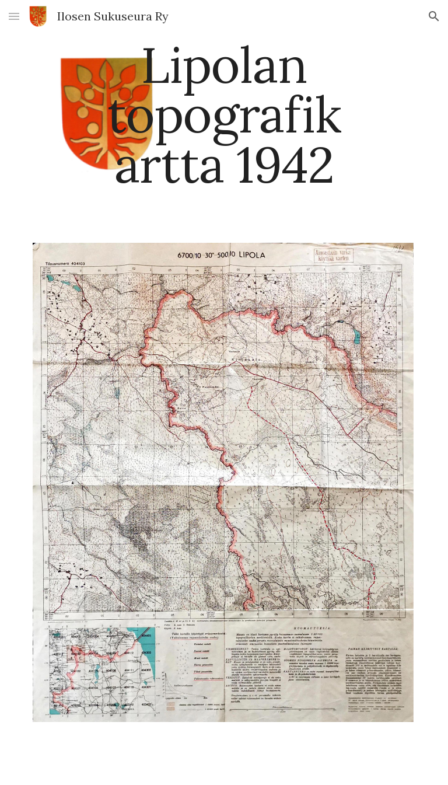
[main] (223, 114)
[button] (14, 16)
